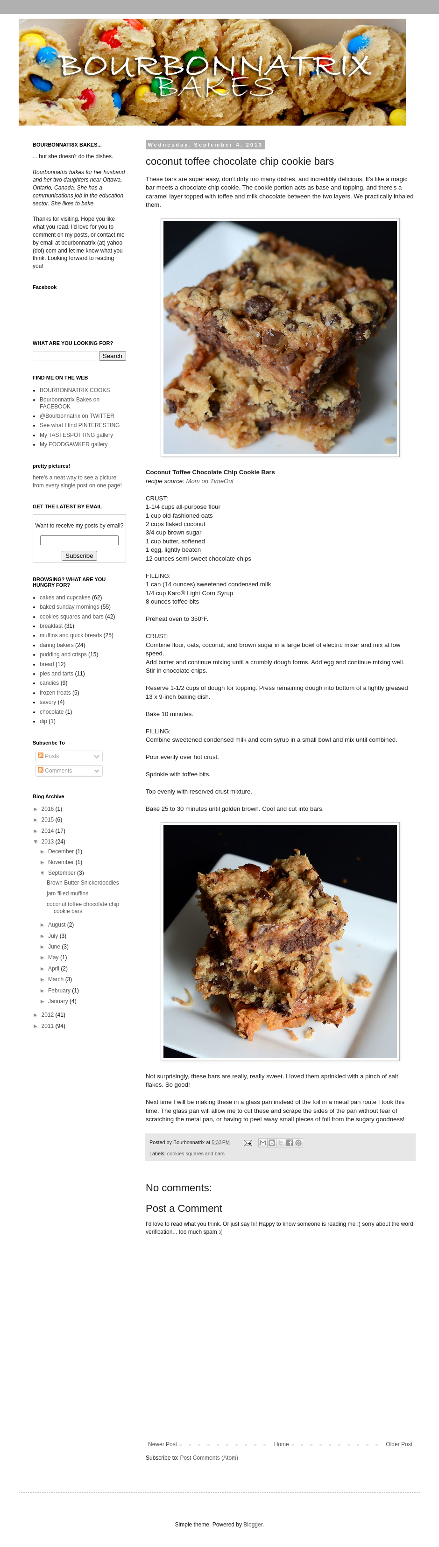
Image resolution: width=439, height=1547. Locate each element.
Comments (55, 770)
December (62, 851)
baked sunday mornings (69, 607)
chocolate (52, 712)
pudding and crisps (63, 654)
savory (48, 702)
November (62, 862)
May (54, 957)
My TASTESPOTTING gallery (76, 435)
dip (43, 721)
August (57, 924)
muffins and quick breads (71, 635)
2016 (49, 809)
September (62, 873)
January (59, 1001)
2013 (49, 841)
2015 (49, 819)
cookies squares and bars (196, 1153)
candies (49, 683)
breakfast (51, 626)
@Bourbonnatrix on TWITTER (77, 416)
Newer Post (162, 1444)
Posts (48, 756)
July (54, 936)
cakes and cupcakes (65, 597)
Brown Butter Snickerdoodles (83, 882)
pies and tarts (56, 673)
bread (47, 664)
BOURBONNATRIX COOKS (75, 390)
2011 (49, 1026)
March (56, 979)
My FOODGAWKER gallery (74, 444)
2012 (49, 1015)
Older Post (399, 1444)
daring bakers (57, 645)
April (54, 968)
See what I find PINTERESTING (80, 425)
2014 (49, 831)
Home (281, 1444)
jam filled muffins (67, 893)
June (55, 946)
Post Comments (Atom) (209, 1458)
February (60, 990)
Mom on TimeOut (210, 481)
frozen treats (55, 692)
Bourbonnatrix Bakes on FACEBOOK (69, 402)
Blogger (252, 1524)
